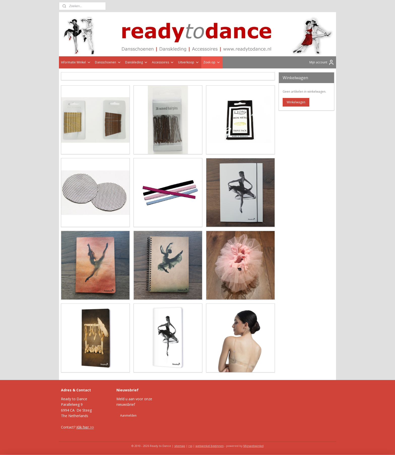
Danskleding (136, 62)
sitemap (179, 446)
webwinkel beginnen (209, 446)
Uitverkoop (188, 62)
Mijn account (321, 62)
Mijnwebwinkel (253, 446)
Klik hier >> (85, 427)
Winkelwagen (296, 102)
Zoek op (211, 62)
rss (190, 446)
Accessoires (163, 62)
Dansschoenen (108, 62)
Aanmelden (128, 415)
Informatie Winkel (76, 62)
